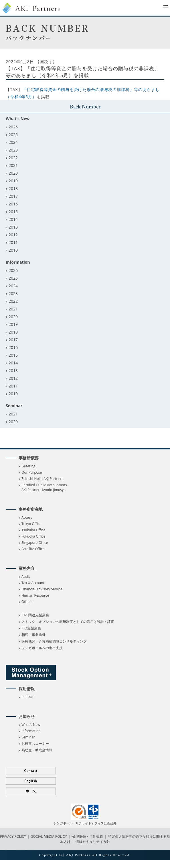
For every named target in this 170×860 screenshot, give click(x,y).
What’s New (30, 724)
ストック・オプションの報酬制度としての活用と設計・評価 (67, 621)
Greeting (28, 466)
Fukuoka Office (33, 536)
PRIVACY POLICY (13, 836)
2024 (13, 142)
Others (26, 601)
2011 (13, 242)
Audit (25, 576)
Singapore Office (34, 542)
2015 (13, 211)
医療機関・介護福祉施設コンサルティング (54, 641)
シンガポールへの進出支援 (42, 647)
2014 (13, 219)
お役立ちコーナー (35, 743)
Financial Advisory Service (41, 589)
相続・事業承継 (33, 634)
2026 (13, 127)
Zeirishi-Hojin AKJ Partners (42, 478)
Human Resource (35, 595)
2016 (13, 204)
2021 (13, 165)
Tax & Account (32, 582)
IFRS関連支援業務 (35, 615)
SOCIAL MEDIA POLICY (48, 836)
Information (31, 730)
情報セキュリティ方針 (93, 841)
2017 (13, 196)
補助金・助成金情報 (36, 750)
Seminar (28, 737)
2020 (13, 173)
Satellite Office (32, 548)
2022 (13, 157)
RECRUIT (28, 697)
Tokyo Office (31, 523)
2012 (13, 234)
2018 (13, 188)
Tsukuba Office (33, 530)
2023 (13, 150)
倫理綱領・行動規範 (87, 836)
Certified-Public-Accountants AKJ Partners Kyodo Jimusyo (44, 487)
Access (26, 517)
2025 (13, 134)
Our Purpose (31, 472)
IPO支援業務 (31, 628)
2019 (13, 180)
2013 (13, 227)
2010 (13, 250)
